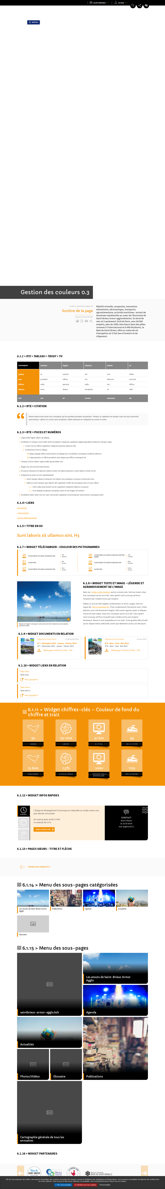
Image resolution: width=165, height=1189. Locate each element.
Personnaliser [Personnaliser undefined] (105, 1185)
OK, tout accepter (63, 1185)
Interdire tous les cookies (85, 1185)
